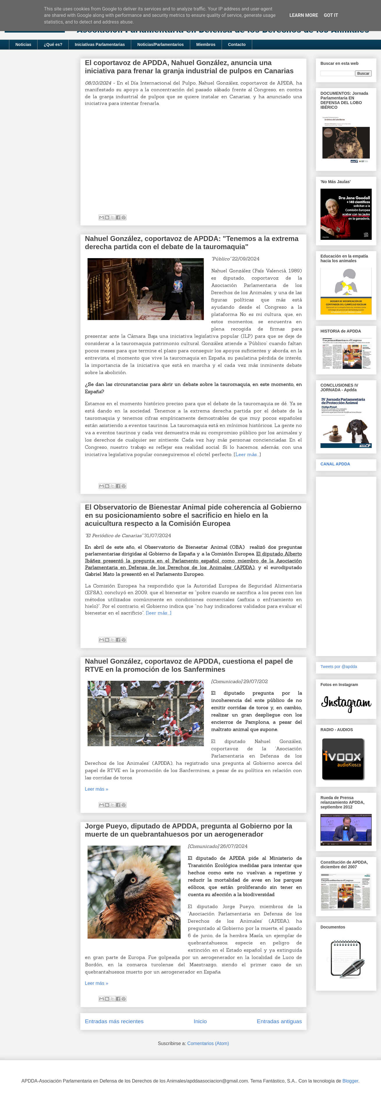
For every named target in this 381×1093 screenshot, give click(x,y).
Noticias (23, 44)
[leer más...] (158, 613)
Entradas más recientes (114, 1021)
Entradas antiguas (279, 1021)
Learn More (303, 15)
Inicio (200, 1021)
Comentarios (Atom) (208, 1043)
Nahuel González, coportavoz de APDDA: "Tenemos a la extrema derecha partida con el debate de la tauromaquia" (191, 243)
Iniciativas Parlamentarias (100, 44)
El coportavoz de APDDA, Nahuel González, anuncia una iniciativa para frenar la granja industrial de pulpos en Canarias (189, 67)
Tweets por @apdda (339, 666)
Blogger (350, 1080)
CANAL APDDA (335, 464)
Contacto (237, 44)
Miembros (206, 44)
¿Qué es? (53, 44)
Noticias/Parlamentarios (160, 44)
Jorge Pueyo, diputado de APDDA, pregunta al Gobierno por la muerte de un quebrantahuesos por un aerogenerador (188, 830)
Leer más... (247, 454)
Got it (331, 15)
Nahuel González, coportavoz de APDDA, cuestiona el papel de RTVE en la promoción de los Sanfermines (189, 665)
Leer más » (96, 789)
